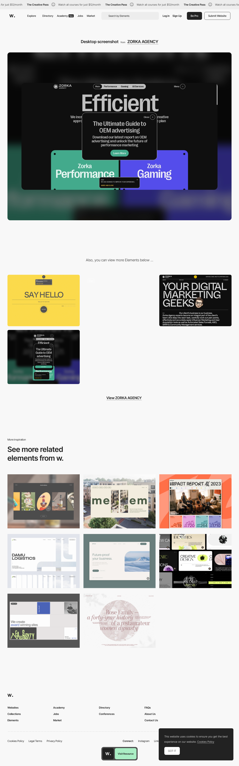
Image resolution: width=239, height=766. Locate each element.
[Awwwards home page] (108, 753)
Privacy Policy (54, 740)
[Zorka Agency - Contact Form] (43, 300)
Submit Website (217, 15)
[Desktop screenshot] (43, 561)
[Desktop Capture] (119, 561)
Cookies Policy (15, 740)
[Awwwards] (12, 15)
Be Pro (194, 15)
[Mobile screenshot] (43, 357)
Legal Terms (35, 740)
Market (91, 15)
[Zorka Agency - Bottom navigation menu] (119, 300)
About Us (150, 713)
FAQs (148, 707)
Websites (12, 707)
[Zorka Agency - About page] (195, 300)
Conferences (106, 713)
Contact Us (151, 720)
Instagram (144, 740)
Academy (65, 15)
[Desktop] (43, 501)
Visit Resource (126, 753)
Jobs (80, 15)
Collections (14, 713)
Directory (47, 15)
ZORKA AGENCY (142, 42)
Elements (12, 720)
